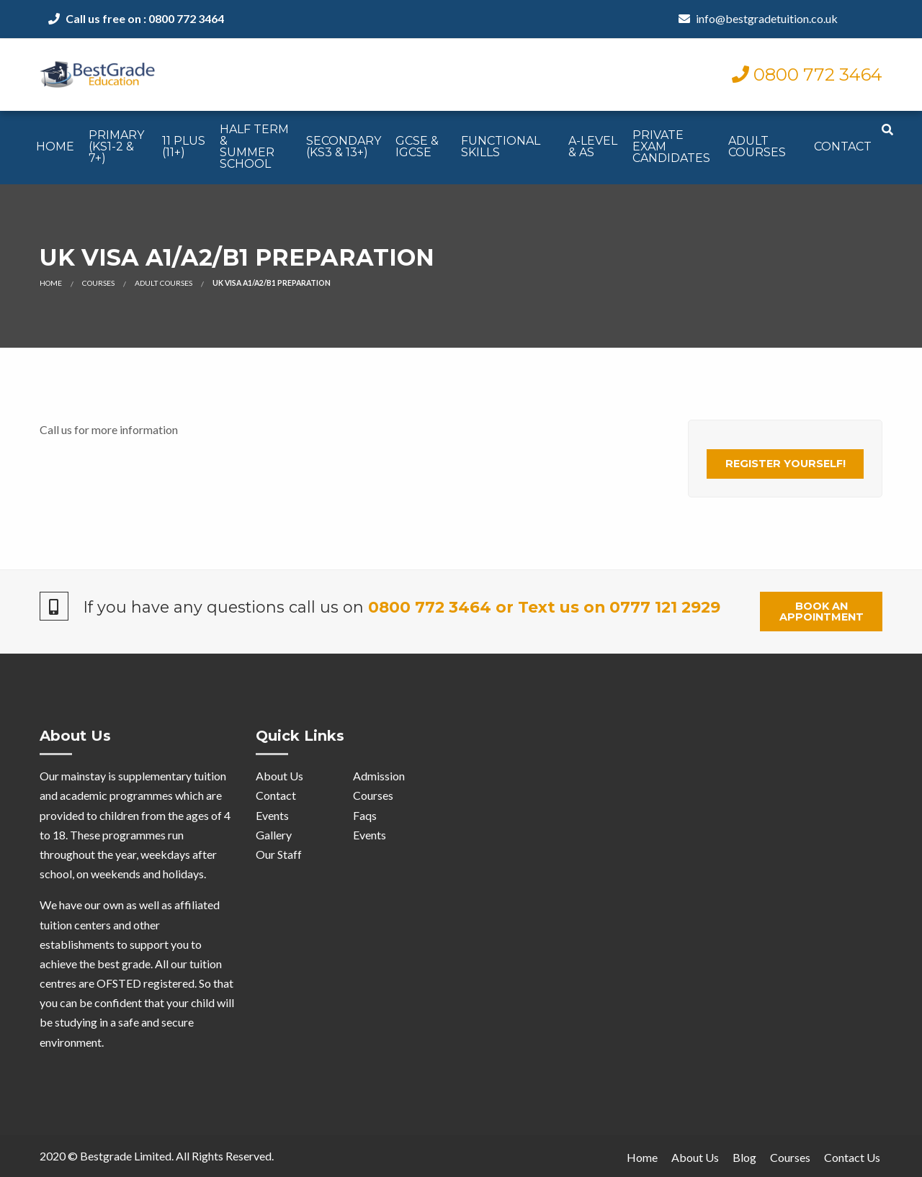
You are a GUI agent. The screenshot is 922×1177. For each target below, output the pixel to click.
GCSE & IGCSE (417, 146)
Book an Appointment (821, 611)
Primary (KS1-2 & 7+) (116, 146)
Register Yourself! (785, 463)
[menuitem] (55, 147)
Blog (744, 1157)
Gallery (274, 835)
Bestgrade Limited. (127, 1156)
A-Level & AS (592, 146)
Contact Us (852, 1157)
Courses (98, 283)
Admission (379, 776)
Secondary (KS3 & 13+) (343, 146)
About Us (279, 776)
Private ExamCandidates (671, 146)
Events (272, 815)
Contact (843, 146)
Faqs (365, 815)
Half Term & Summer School (254, 146)
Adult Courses (757, 146)
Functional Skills (500, 146)
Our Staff (279, 854)
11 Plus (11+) (183, 146)
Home (55, 146)
